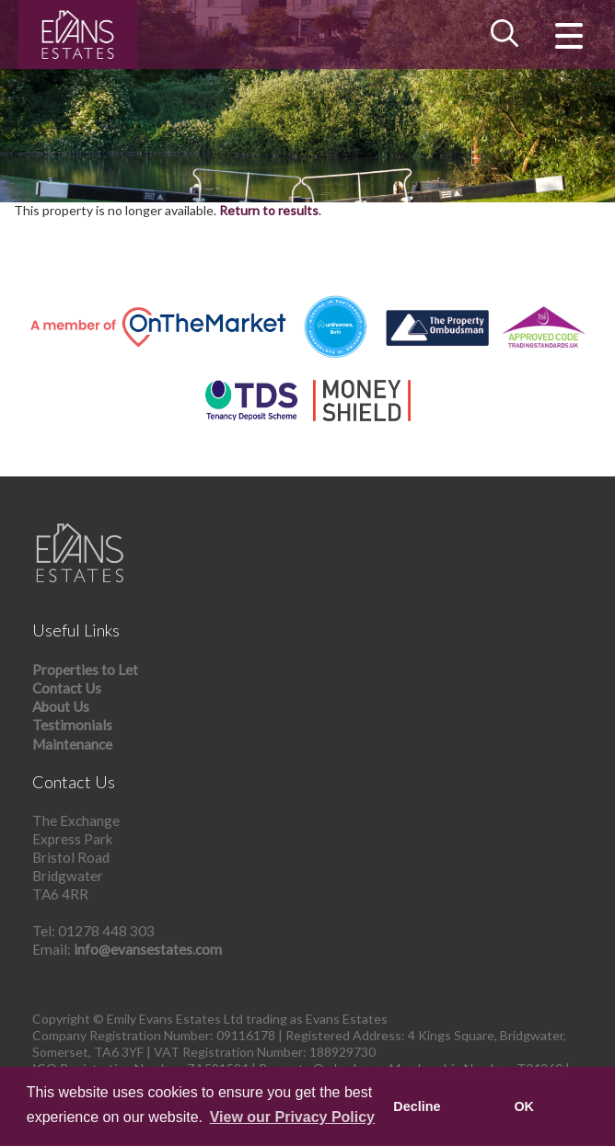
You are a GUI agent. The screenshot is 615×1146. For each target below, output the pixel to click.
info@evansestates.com (148, 949)
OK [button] (524, 1106)
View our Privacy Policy (292, 1117)
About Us (60, 706)
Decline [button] (416, 1106)
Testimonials (72, 724)
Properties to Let (85, 669)
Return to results (269, 210)
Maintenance (72, 744)
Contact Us (66, 688)
